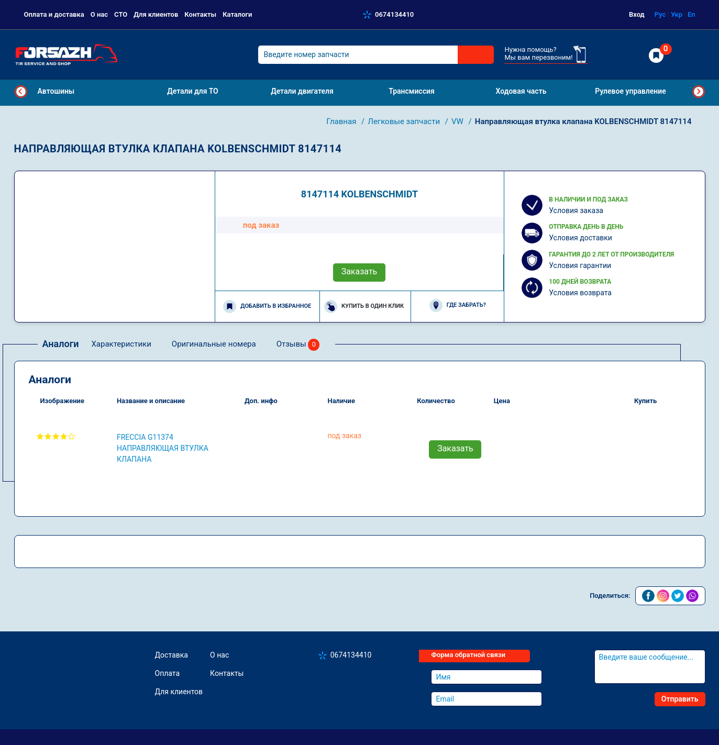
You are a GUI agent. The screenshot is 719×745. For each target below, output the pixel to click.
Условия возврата (580, 292)
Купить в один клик (364, 306)
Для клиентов (156, 14)
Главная (342, 121)
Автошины (56, 91)
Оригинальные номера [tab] (214, 344)
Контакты (200, 14)
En (691, 14)
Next (698, 91)
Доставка (171, 655)
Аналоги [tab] (60, 343)
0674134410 (394, 14)
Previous (21, 91)
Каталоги (237, 14)
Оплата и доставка (54, 14)
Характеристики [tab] (121, 344)
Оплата (167, 673)
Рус (660, 14)
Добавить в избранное (267, 306)
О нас (99, 14)
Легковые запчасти (404, 121)
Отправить (680, 699)
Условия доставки (580, 237)
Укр (676, 14)
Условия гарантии (580, 265)
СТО (120, 14)
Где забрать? (457, 305)
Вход (637, 14)
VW (458, 121)
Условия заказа (576, 210)
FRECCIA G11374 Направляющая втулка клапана (162, 448)
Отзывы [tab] (298, 345)
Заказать (359, 271)
